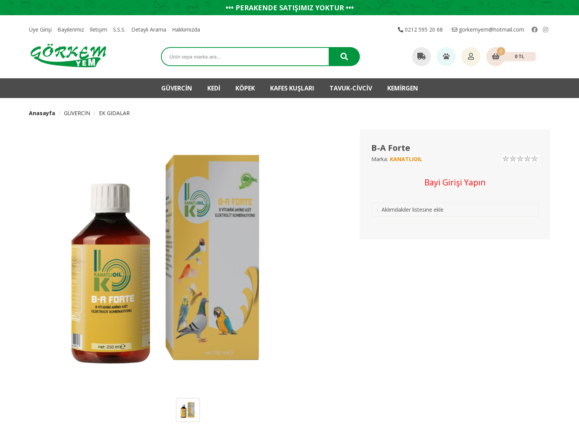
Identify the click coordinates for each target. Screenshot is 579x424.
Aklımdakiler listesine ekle (413, 209)
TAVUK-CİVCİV (350, 88)
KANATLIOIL (406, 159)
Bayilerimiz (70, 29)
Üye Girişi (40, 29)
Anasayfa (42, 113)
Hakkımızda (186, 29)
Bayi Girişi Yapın (455, 182)
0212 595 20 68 (420, 29)
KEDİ (213, 88)
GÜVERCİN (176, 88)
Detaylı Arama (148, 29)
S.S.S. (119, 29)
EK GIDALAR (114, 113)
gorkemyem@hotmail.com (488, 29)
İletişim (98, 29)
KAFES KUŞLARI (292, 88)
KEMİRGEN (402, 88)
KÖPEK (245, 88)
